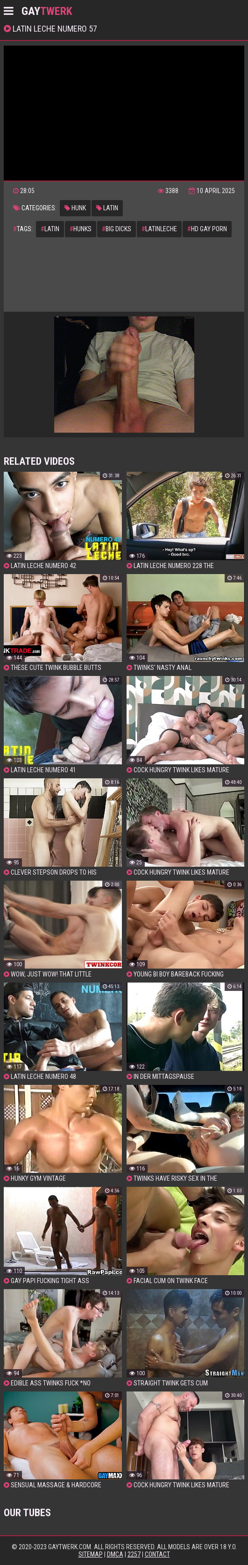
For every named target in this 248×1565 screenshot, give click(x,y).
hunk (75, 208)
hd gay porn (207, 229)
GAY (46, 11)
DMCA (115, 1554)
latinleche (159, 229)
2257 (134, 1554)
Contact (157, 1554)
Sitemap (90, 1554)
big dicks (116, 229)
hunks (81, 229)
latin (107, 208)
